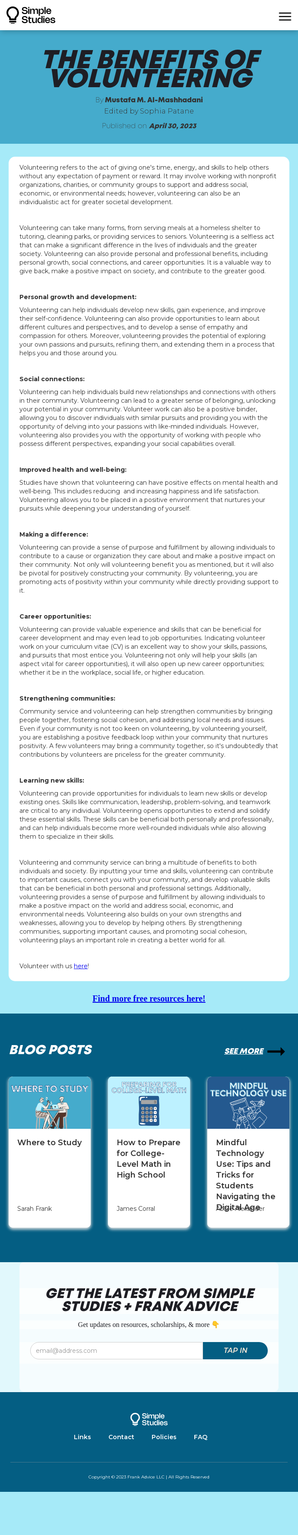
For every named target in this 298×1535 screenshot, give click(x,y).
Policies (164, 1437)
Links (82, 1437)
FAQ (200, 1437)
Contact (121, 1437)
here (81, 966)
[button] (285, 15)
